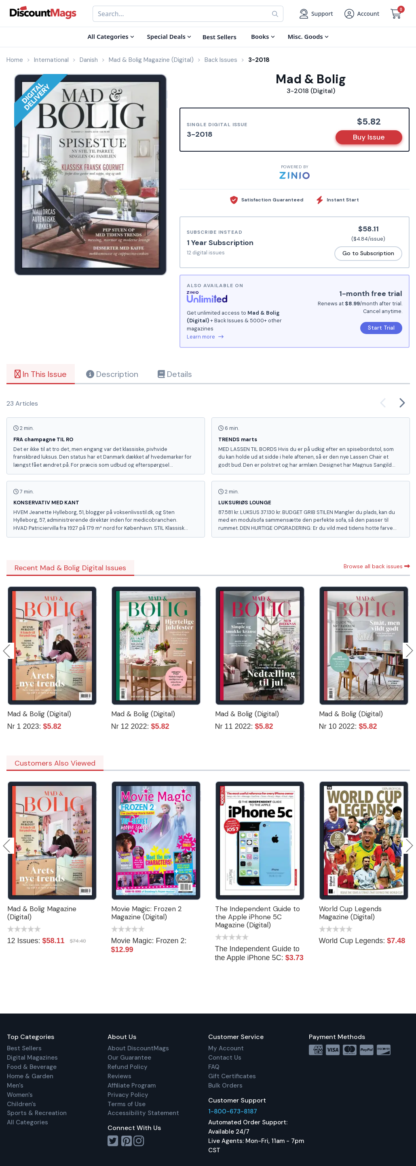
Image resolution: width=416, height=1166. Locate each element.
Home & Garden (30, 1076)
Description (112, 374)
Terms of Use (127, 1104)
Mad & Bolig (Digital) (39, 713)
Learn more (205, 336)
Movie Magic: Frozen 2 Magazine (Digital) (146, 912)
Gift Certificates (232, 1076)
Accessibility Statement (143, 1113)
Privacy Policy (128, 1095)
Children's (21, 1104)
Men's (15, 1085)
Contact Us (224, 1058)
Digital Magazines (32, 1058)
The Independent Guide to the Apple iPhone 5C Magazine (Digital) (257, 916)
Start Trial (381, 327)
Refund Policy (128, 1067)
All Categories (27, 1122)
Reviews (119, 1076)
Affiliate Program (132, 1085)
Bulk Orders (225, 1085)
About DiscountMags (138, 1048)
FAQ (214, 1067)
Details (175, 374)
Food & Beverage (32, 1067)
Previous (7, 651)
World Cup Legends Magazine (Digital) (350, 912)
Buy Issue (369, 137)
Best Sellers (24, 1048)
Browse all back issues (377, 566)
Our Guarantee (129, 1058)
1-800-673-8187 (232, 1111)
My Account (226, 1048)
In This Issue (41, 374)
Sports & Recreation (37, 1113)
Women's (20, 1095)
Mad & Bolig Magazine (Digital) (41, 912)
